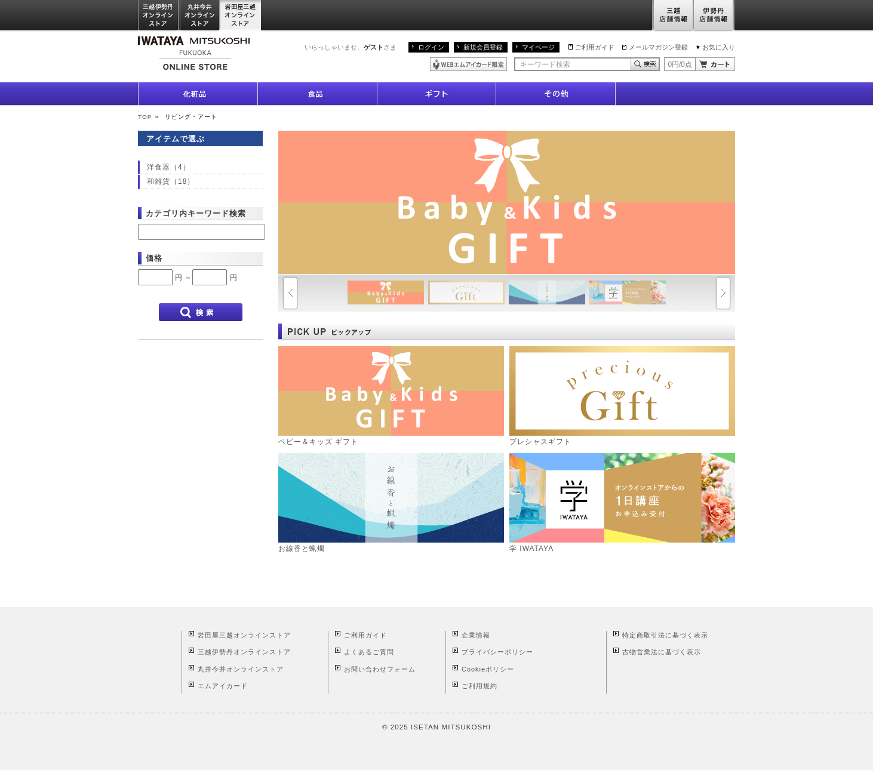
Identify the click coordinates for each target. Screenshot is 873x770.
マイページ (538, 47)
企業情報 (476, 635)
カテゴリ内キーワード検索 (196, 213)
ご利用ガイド (594, 47)
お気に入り (718, 47)
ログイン (431, 47)
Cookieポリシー (488, 669)
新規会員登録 (483, 47)
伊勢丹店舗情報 (714, 16)
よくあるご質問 (369, 651)
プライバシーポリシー (497, 651)
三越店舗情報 (672, 16)
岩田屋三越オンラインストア (241, 16)
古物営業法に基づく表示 (661, 651)
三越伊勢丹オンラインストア (159, 16)
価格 (154, 258)
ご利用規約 (479, 685)
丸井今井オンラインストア (200, 16)
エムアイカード (223, 685)
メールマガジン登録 (658, 47)
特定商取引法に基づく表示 (665, 635)
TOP (145, 116)
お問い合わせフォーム (380, 669)
